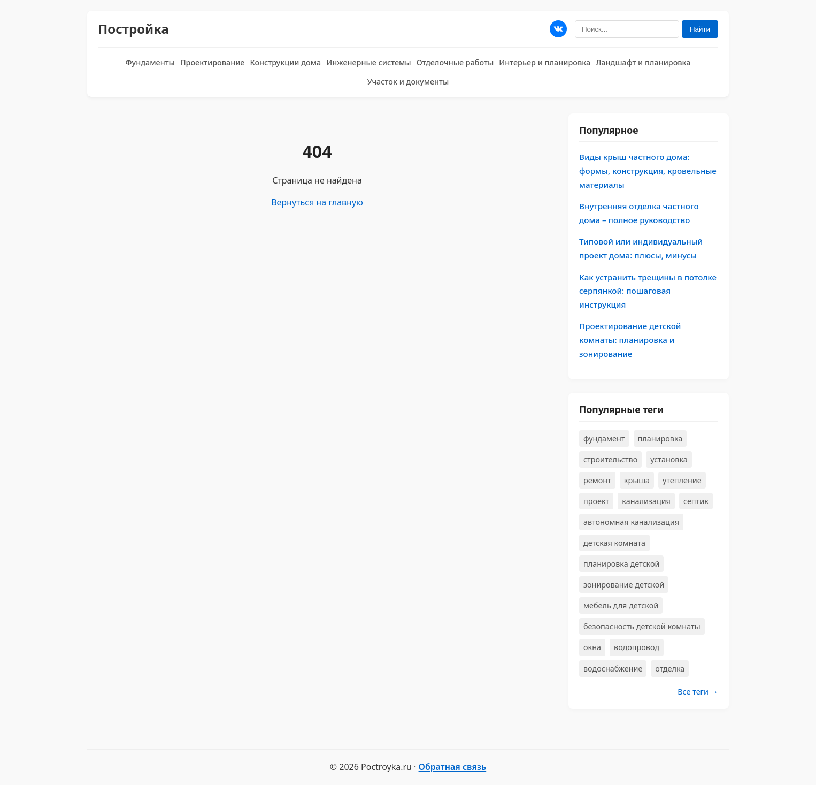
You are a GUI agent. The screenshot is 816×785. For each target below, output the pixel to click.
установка (669, 459)
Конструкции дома (285, 62)
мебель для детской (620, 605)
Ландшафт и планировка (643, 62)
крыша (637, 480)
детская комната (614, 543)
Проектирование (212, 62)
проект (596, 501)
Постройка (133, 28)
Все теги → (698, 692)
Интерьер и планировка (544, 62)
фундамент (604, 438)
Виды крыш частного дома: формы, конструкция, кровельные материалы (648, 170)
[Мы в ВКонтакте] (558, 28)
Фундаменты (150, 62)
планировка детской (621, 564)
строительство (610, 459)
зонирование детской (623, 585)
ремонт (597, 480)
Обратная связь (453, 767)
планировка (660, 438)
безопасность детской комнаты (641, 626)
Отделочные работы (455, 62)
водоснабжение (612, 669)
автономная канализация (631, 522)
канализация (646, 501)
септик (696, 501)
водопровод (636, 647)
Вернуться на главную (317, 202)
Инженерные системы (368, 62)
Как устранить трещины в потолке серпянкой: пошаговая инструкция (648, 291)
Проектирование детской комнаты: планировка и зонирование (630, 340)
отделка (669, 669)
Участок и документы (408, 82)
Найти (700, 29)
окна (592, 647)
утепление (682, 480)
